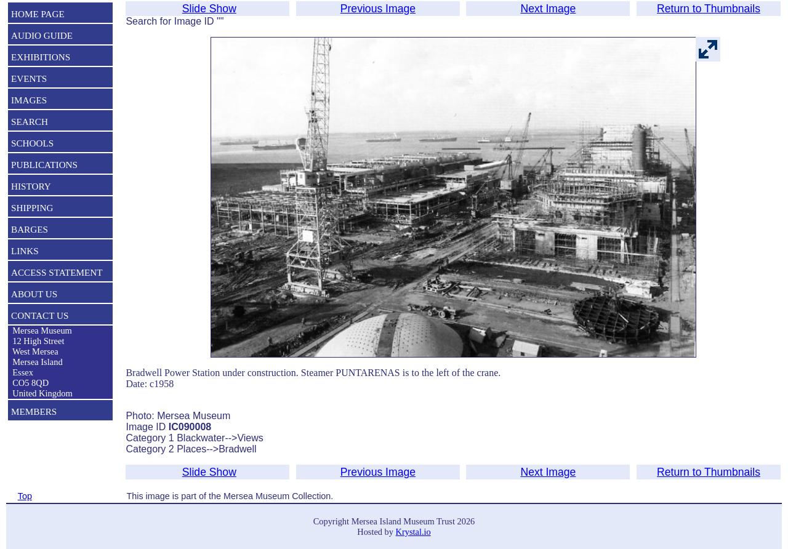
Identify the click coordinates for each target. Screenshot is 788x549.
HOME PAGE (38, 14)
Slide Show (209, 8)
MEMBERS (34, 411)
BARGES (29, 229)
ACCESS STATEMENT (57, 272)
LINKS (25, 251)
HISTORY (31, 186)
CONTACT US (39, 315)
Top (25, 496)
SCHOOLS (32, 143)
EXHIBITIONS (40, 57)
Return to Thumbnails (708, 8)
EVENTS (29, 78)
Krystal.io (413, 532)
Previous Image (378, 8)
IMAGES (29, 100)
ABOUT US (34, 294)
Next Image (548, 8)
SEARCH (29, 121)
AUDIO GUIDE (42, 35)
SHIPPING (32, 207)
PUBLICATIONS (44, 164)
